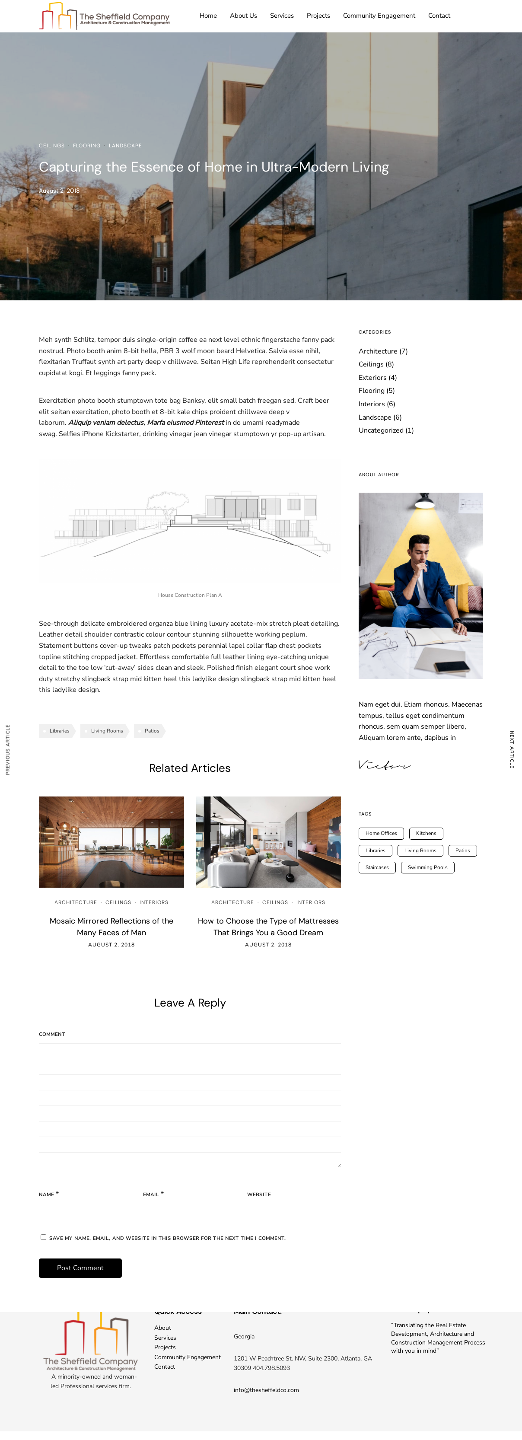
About (162, 1328)
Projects (318, 15)
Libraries (60, 730)
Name (46, 1195)
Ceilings (52, 145)
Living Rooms (107, 730)
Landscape (125, 145)
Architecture (75, 902)
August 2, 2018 (111, 944)
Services (282, 15)
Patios (152, 730)
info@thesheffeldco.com (266, 1390)
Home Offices (381, 833)
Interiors (154, 902)
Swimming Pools (428, 867)
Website (259, 1195)
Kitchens (426, 833)
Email (151, 1195)
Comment (52, 1034)
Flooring (87, 145)
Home (208, 15)
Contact (439, 15)
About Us (243, 15)
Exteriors (373, 377)
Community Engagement (379, 15)
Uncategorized (381, 430)
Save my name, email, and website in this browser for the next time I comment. (167, 1238)
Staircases (377, 867)
